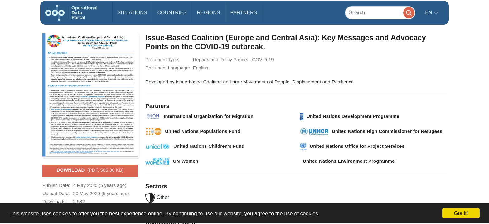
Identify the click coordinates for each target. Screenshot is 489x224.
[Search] (380, 12)
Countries (171, 12)
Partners (243, 12)
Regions (208, 12)
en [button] (429, 12)
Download (89, 170)
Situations (132, 12)
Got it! (461, 213)
